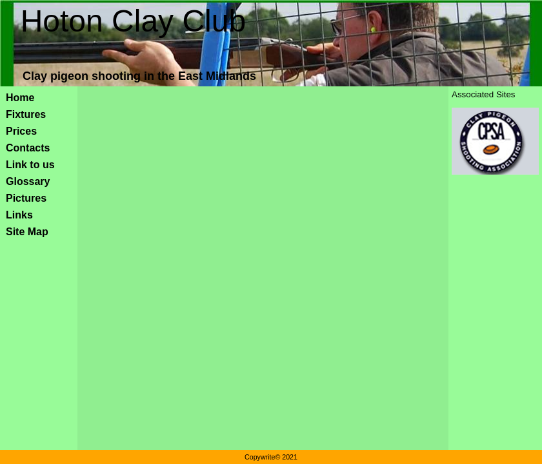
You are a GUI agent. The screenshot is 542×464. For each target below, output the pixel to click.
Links (19, 214)
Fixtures (26, 114)
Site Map (27, 231)
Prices (21, 131)
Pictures (26, 198)
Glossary (28, 181)
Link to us (30, 164)
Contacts (28, 147)
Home (20, 97)
